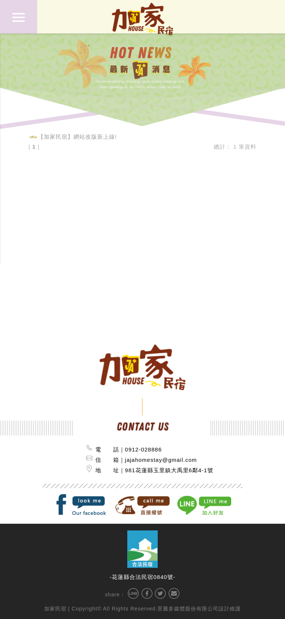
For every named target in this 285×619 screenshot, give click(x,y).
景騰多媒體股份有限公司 (188, 609)
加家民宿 (55, 609)
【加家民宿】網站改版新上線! (77, 135)
